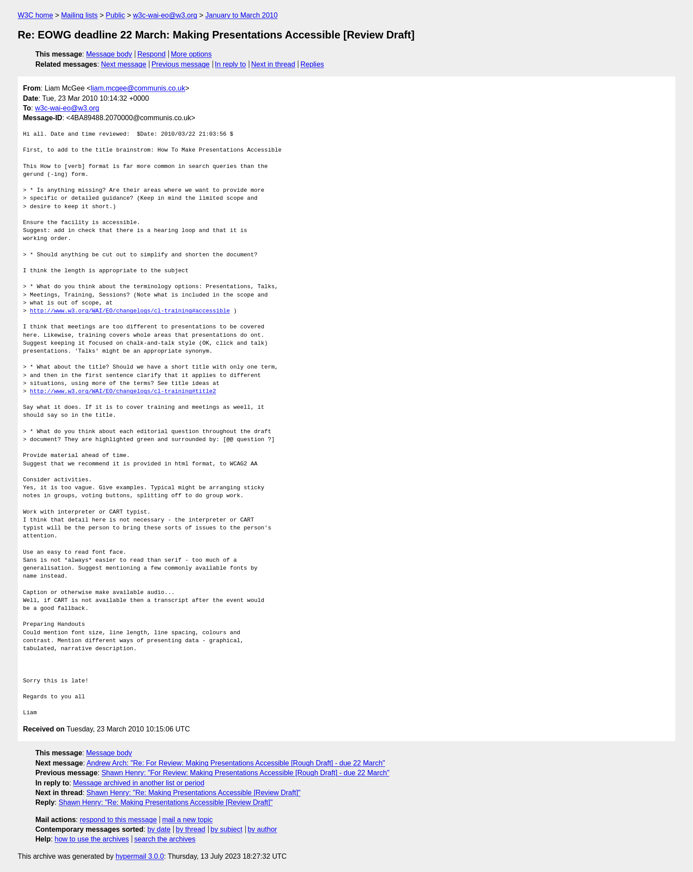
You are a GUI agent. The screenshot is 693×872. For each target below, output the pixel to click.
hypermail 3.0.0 (139, 856)
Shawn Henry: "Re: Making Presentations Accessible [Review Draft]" (194, 792)
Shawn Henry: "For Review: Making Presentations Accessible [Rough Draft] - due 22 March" (245, 773)
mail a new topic (187, 819)
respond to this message (118, 819)
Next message (123, 64)
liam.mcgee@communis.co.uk (138, 88)
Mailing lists (79, 15)
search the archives (165, 839)
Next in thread (273, 64)
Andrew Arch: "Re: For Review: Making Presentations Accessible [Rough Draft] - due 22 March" (236, 763)
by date (158, 829)
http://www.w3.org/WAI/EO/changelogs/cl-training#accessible (130, 311)
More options (191, 54)
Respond (151, 54)
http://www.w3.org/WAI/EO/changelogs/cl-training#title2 (123, 392)
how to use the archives (92, 839)
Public (115, 15)
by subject (226, 829)
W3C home (35, 15)
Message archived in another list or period (138, 783)
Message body (109, 54)
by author (262, 829)
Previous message (181, 64)
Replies (312, 64)
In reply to (230, 64)
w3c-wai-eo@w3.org (165, 15)
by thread (191, 829)
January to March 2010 (241, 15)
